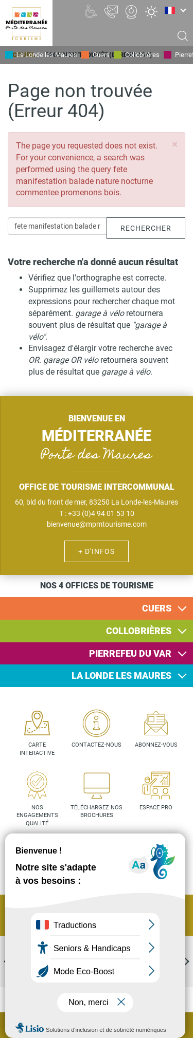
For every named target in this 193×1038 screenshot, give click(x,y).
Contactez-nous (96, 745)
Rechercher (145, 228)
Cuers (101, 55)
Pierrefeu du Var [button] (130, 653)
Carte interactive (37, 749)
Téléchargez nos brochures (96, 811)
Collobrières (142, 55)
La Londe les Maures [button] (121, 675)
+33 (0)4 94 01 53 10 (101, 513)
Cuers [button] (156, 608)
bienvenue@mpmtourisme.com (97, 524)
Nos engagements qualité (37, 815)
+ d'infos (96, 551)
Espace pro (155, 807)
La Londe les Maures (46, 55)
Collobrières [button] (138, 630)
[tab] (96, 608)
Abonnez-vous (156, 745)
